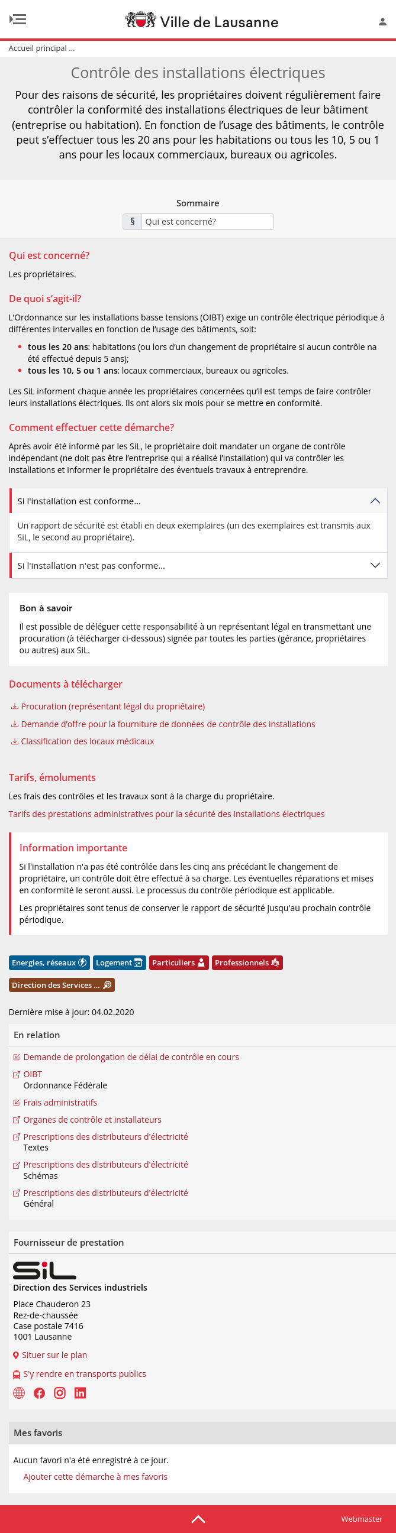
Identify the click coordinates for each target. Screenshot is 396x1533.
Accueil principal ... (42, 48)
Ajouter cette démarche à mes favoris (95, 1477)
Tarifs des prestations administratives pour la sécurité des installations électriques (167, 813)
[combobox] (207, 221)
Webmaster (362, 1518)
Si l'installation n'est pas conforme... (92, 565)
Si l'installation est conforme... (79, 501)
